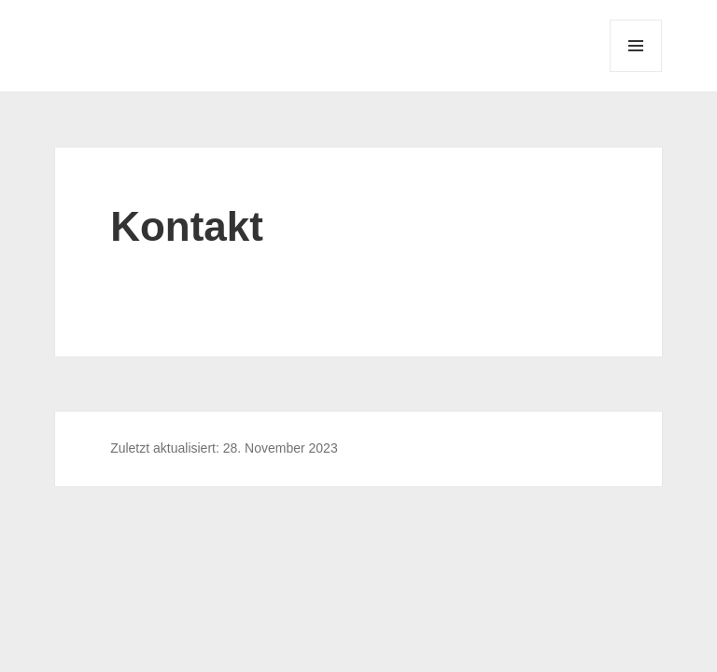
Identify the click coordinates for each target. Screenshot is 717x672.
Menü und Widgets (636, 71)
